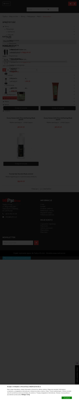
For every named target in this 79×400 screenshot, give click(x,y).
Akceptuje (67, 398)
